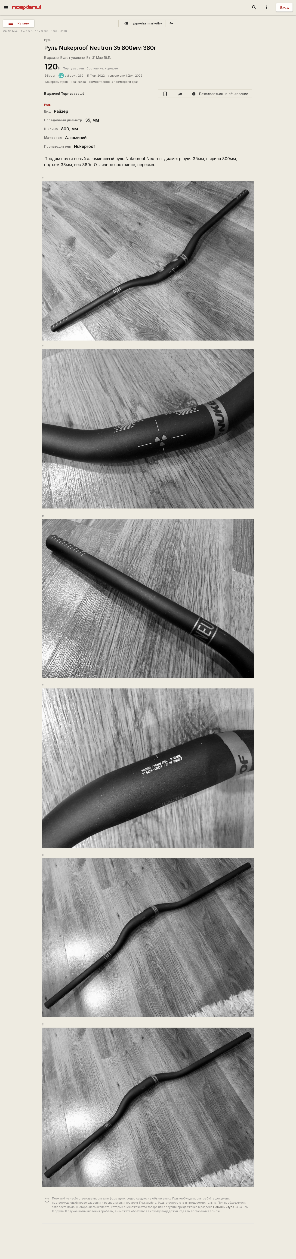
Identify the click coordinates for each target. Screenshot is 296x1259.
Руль (47, 40)
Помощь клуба (223, 1207)
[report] (220, 94)
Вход (284, 7)
